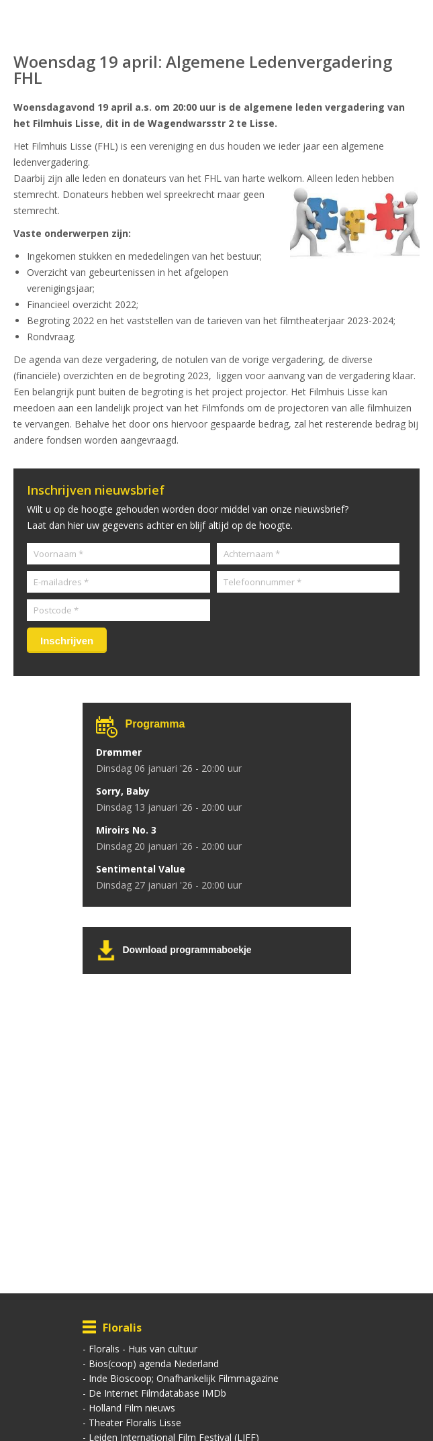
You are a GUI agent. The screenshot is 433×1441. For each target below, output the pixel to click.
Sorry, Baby (123, 791)
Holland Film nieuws (132, 1407)
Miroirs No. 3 (126, 830)
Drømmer (119, 752)
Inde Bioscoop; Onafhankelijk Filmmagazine (184, 1378)
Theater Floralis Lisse (135, 1422)
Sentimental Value (140, 868)
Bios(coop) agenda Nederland (154, 1363)
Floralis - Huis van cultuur (143, 1348)
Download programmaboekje (187, 949)
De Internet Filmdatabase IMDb (157, 1393)
